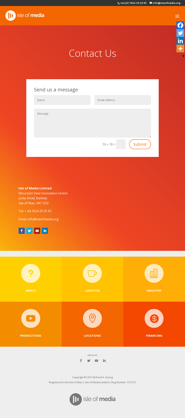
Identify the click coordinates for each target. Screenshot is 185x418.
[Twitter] (180, 33)
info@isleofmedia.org (43, 219)
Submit (140, 144)
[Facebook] (180, 25)
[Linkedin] (180, 41)
